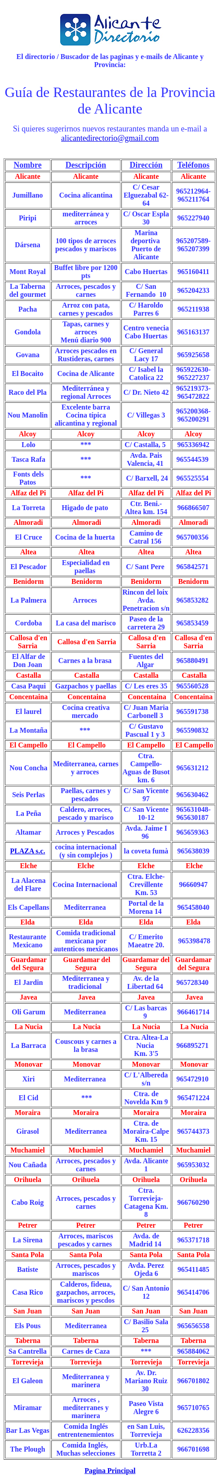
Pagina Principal (109, 1470)
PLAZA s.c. (27, 851)
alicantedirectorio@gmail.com (110, 138)
